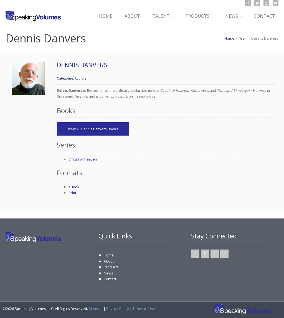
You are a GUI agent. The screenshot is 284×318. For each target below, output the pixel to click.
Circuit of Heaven (83, 159)
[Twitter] (257, 3)
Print (72, 192)
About (109, 261)
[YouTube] (275, 3)
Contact (110, 278)
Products (111, 266)
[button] (170, 16)
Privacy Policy (117, 308)
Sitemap (96, 308)
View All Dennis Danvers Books (93, 128)
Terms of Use (144, 308)
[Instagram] (266, 3)
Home (109, 255)
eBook (74, 186)
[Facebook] (248, 3)
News (108, 273)
